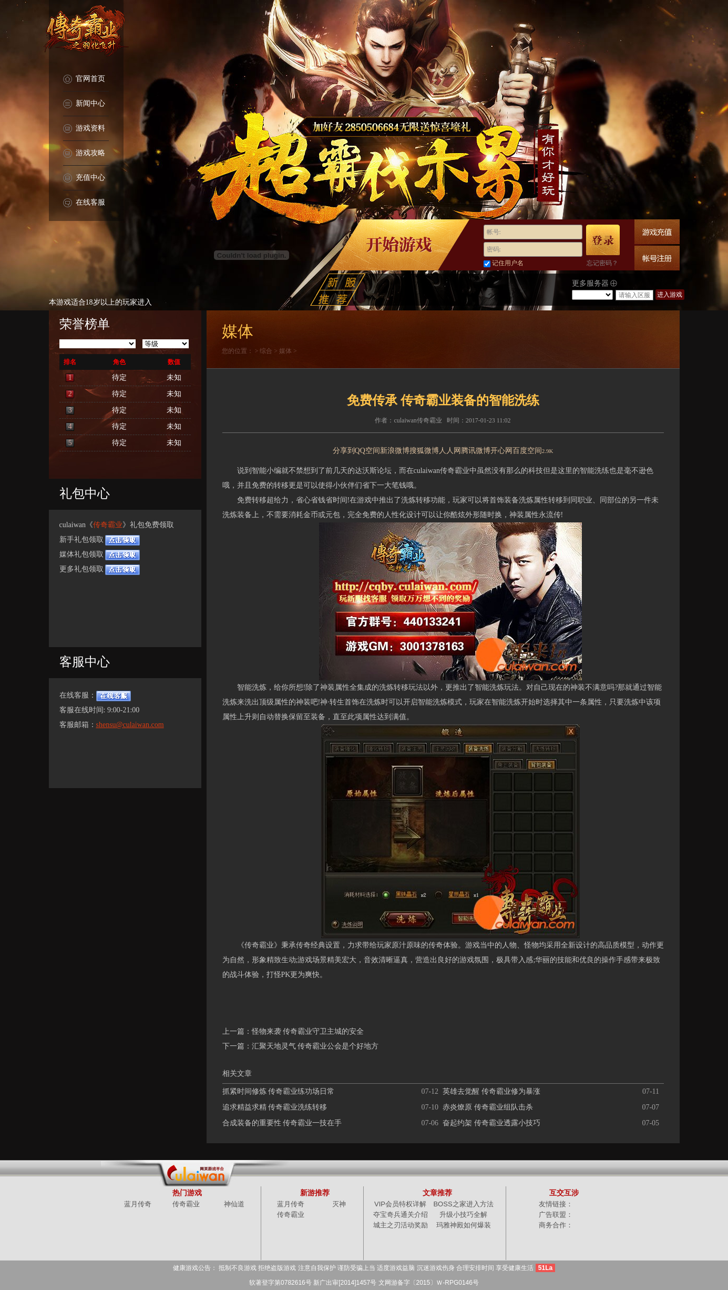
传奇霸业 (107, 525)
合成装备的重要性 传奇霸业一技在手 (282, 1123)
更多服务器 (595, 283)
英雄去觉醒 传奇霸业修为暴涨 (491, 1091)
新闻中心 (84, 103)
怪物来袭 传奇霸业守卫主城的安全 (308, 1031)
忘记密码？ (602, 263)
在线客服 (84, 202)
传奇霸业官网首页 (85, 31)
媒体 (285, 351)
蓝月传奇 (137, 1204)
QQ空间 (367, 451)
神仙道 (234, 1204)
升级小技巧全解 (463, 1214)
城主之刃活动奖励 (400, 1225)
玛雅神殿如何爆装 (463, 1225)
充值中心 (84, 178)
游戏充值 (657, 231)
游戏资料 (84, 128)
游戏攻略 (84, 153)
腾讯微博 (475, 451)
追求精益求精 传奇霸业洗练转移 (274, 1107)
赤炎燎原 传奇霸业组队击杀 (488, 1107)
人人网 (450, 451)
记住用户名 (508, 263)
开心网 (501, 451)
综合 (266, 351)
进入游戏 (669, 294)
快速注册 (657, 258)
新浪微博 (394, 451)
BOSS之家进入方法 (463, 1204)
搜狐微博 (424, 451)
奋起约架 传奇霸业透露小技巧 (491, 1123)
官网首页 (84, 79)
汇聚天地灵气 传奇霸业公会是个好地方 (315, 1046)
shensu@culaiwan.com (130, 725)
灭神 (339, 1204)
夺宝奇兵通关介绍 (400, 1214)
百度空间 (527, 451)
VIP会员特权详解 (400, 1204)
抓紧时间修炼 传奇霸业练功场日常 (278, 1091)
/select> (592, 295)
